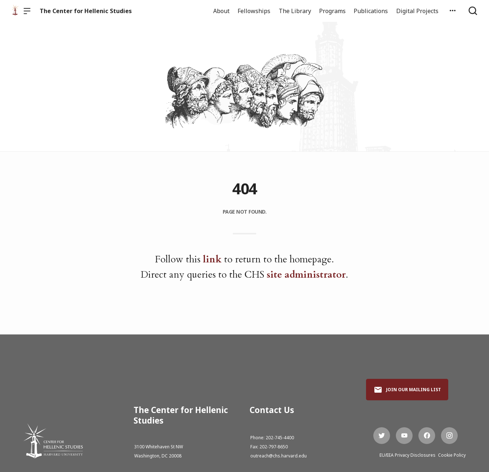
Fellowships (254, 11)
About (221, 11)
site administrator (306, 274)
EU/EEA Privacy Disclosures (407, 455)
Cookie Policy (452, 455)
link (212, 259)
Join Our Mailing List (407, 389)
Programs (332, 11)
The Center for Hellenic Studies (86, 11)
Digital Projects (417, 11)
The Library (295, 11)
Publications (371, 11)
